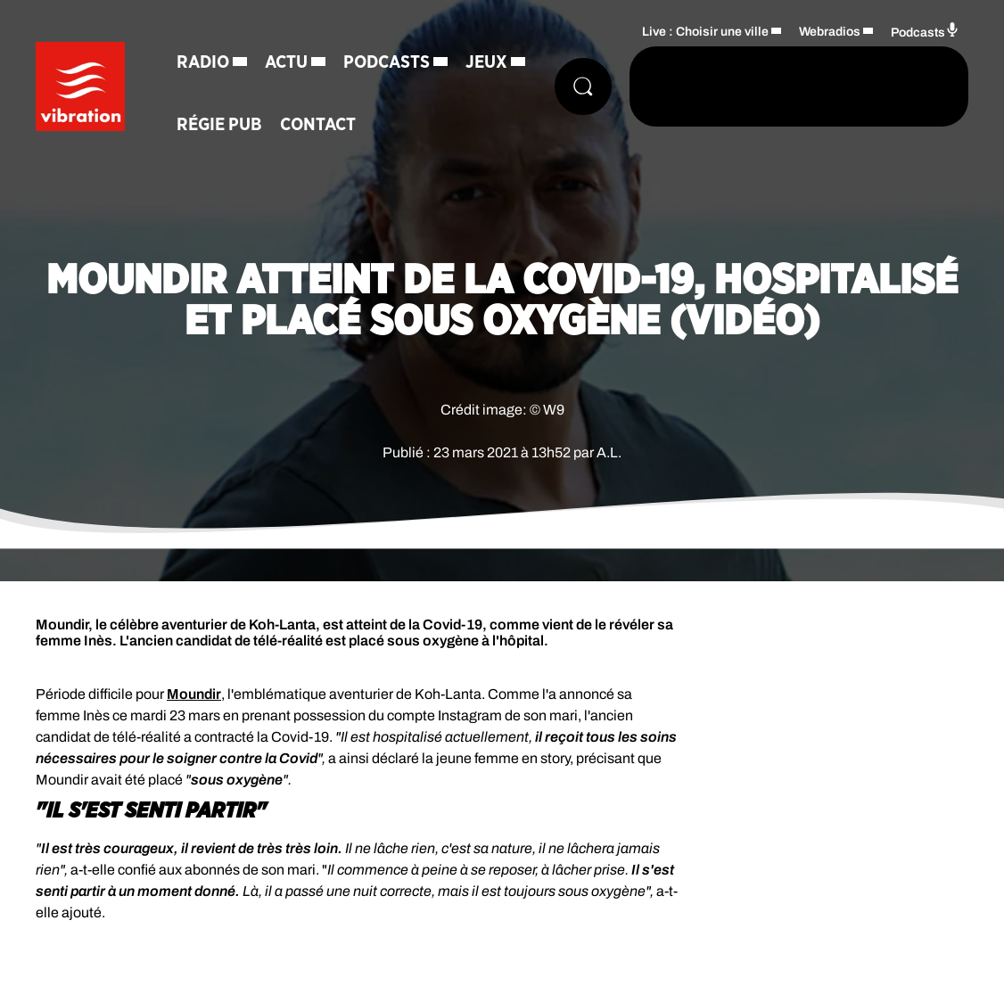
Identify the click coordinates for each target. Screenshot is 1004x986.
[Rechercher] (583, 86)
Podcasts (386, 62)
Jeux (486, 62)
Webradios (829, 31)
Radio (203, 62)
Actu (286, 62)
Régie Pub (219, 125)
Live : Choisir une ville (705, 31)
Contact (318, 125)
